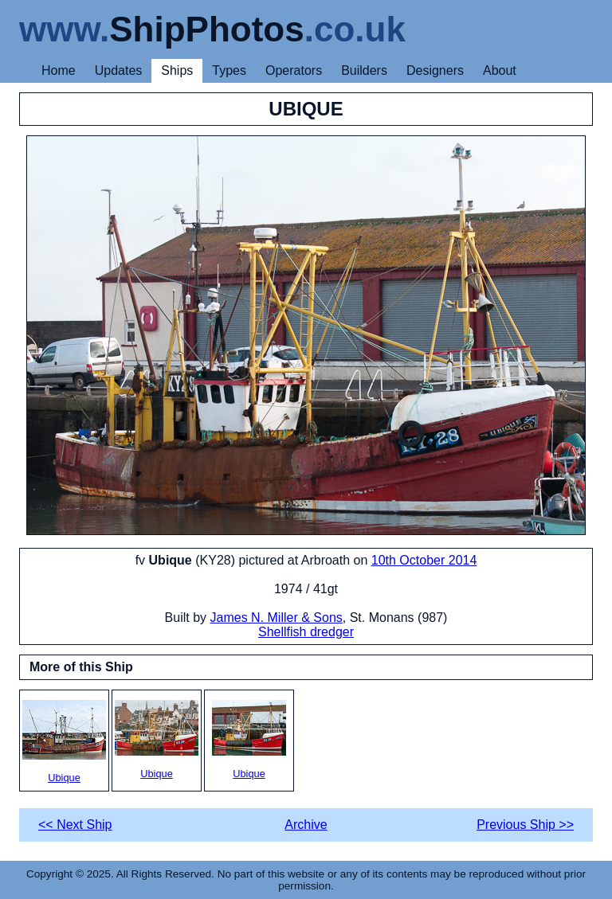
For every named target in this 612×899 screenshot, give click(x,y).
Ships (177, 70)
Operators (293, 70)
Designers (435, 70)
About (499, 70)
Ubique (64, 742)
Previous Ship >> (525, 824)
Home (58, 70)
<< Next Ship (75, 824)
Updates (119, 70)
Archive (305, 824)
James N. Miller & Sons (276, 617)
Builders (364, 70)
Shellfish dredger (306, 632)
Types (229, 70)
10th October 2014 (424, 560)
